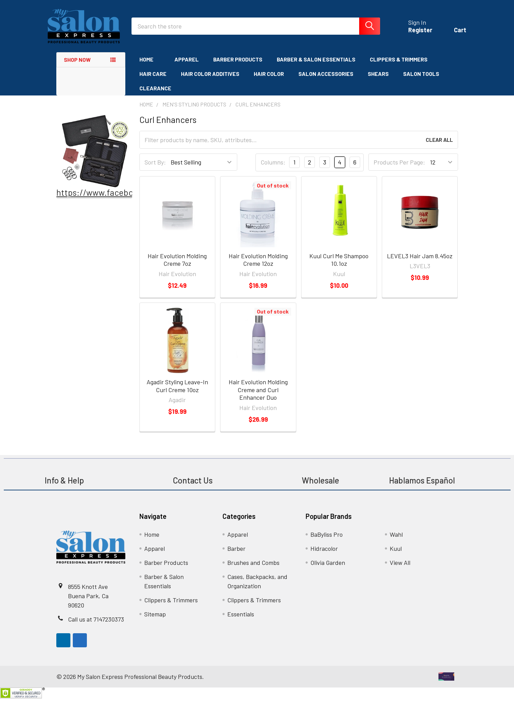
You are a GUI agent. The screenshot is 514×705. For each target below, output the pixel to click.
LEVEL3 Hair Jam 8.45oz (420, 262)
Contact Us (193, 487)
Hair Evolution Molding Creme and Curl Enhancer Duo (258, 396)
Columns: (273, 169)
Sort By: (155, 169)
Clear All (439, 146)
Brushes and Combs (253, 569)
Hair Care (153, 80)
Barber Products (237, 65)
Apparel (186, 65)
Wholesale (321, 487)
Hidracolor (324, 555)
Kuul (396, 555)
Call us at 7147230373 (96, 625)
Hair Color (269, 80)
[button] (94, 157)
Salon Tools (421, 80)
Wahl (396, 541)
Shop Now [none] (77, 66)
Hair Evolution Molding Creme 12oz (258, 266)
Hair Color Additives (210, 80)
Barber (236, 555)
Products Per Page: (399, 169)
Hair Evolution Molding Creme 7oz (177, 266)
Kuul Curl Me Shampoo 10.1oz (338, 266)
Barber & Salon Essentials (316, 65)
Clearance (155, 94)
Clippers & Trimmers (398, 65)
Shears (378, 80)
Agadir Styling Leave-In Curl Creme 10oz (177, 392)
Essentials (240, 620)
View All (400, 569)
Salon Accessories (325, 80)
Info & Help (64, 487)
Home (149, 65)
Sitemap (155, 620)
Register (412, 34)
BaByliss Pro (326, 541)
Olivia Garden (327, 569)
